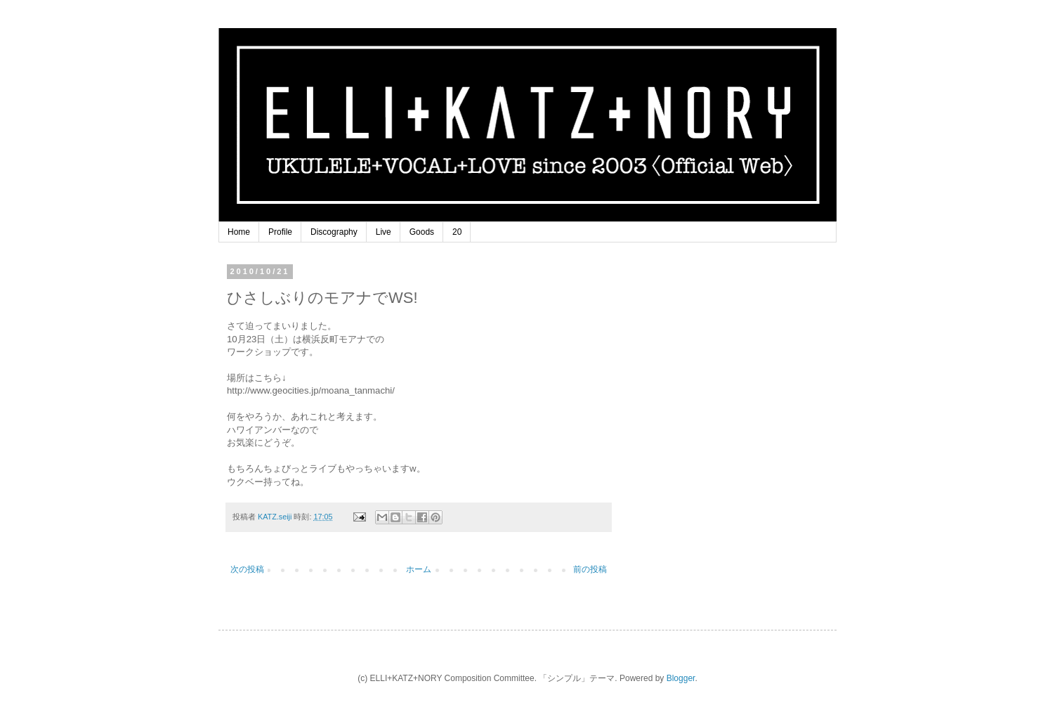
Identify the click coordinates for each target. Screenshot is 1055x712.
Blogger (681, 678)
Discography (334, 232)
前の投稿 (590, 569)
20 (456, 232)
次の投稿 (247, 569)
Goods (421, 232)
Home (239, 232)
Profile (280, 232)
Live (383, 232)
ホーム (418, 569)
